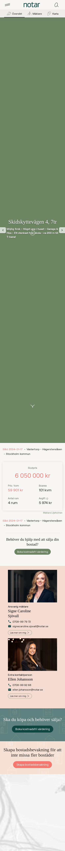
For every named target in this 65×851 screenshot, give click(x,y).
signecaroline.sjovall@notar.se (21, 626)
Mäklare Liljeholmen (52, 512)
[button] (7, 5)
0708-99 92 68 (19, 685)
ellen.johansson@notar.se (21, 690)
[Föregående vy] (3, 230)
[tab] (7, 5)
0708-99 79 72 (19, 622)
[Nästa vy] (62, 230)
